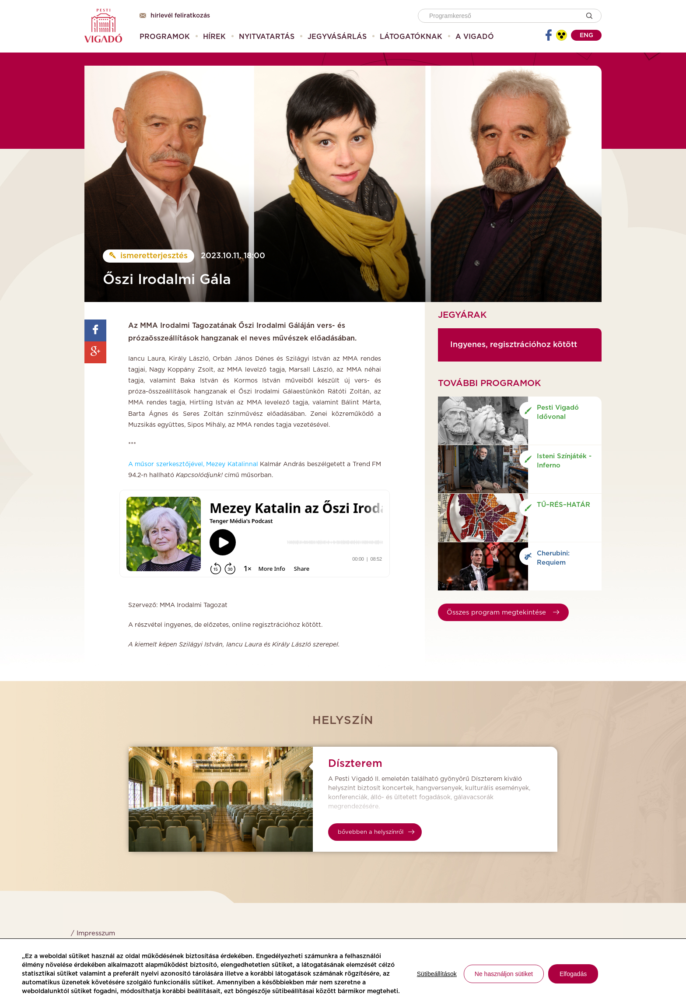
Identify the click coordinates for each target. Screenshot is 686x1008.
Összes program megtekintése (503, 612)
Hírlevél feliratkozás (175, 16)
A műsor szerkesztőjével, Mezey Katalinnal (193, 464)
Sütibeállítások (437, 973)
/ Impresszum (93, 933)
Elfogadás (573, 973)
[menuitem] (165, 36)
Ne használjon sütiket (504, 973)
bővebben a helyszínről (376, 832)
